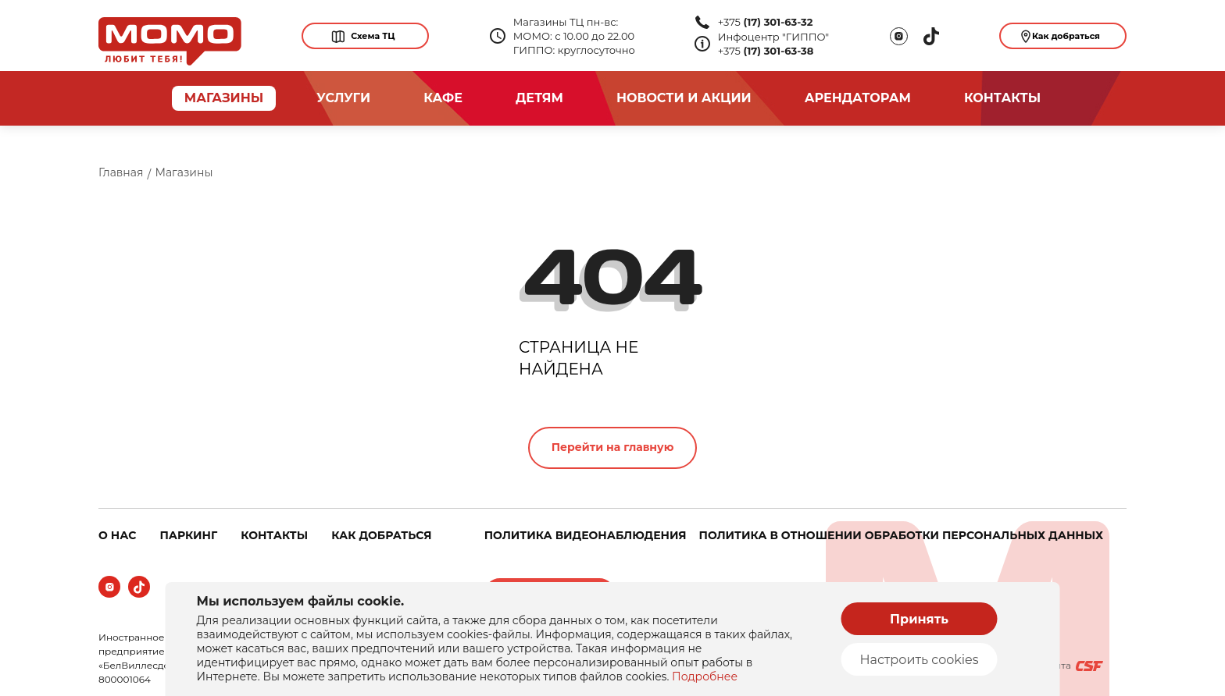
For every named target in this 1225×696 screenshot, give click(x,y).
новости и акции (684, 98)
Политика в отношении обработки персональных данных (901, 535)
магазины (223, 98)
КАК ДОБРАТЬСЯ (381, 535)
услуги (343, 98)
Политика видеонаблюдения (585, 535)
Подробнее (705, 676)
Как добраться (1060, 36)
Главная (120, 172)
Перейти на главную (613, 447)
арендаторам (858, 98)
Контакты (1002, 98)
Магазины (183, 172)
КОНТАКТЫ (274, 535)
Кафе (442, 98)
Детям (539, 98)
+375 (765, 22)
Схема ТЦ (363, 36)
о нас (117, 535)
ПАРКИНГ (188, 535)
